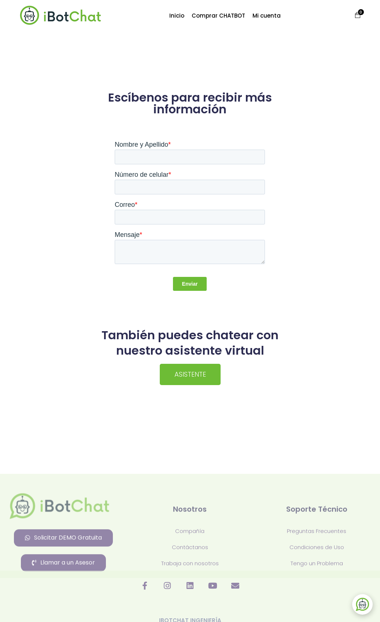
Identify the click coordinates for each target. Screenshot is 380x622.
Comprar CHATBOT (218, 15)
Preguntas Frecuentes (316, 581)
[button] (354, 15)
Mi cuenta (266, 15)
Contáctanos (190, 597)
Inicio (176, 15)
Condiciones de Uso (316, 597)
